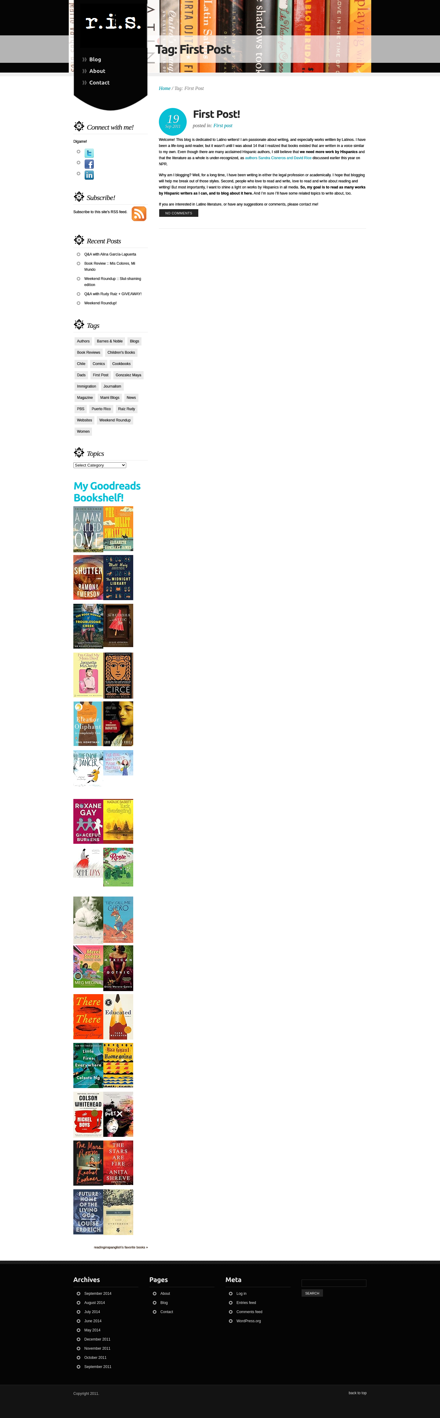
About (165, 1293)
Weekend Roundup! (100, 303)
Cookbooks (121, 364)
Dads (81, 375)
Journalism (112, 386)
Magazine (85, 398)
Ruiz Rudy (126, 409)
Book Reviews (88, 352)
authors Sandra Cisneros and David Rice (278, 158)
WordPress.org (249, 1321)
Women (83, 431)
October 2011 (95, 1357)
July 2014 (92, 1312)
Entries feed (246, 1303)
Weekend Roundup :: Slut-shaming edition (112, 282)
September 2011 (98, 1367)
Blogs (134, 341)
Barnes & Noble (110, 341)
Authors (83, 341)
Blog (164, 1303)
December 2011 (97, 1339)
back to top (358, 1393)
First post (223, 125)
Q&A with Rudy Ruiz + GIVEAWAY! (112, 294)
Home (164, 88)
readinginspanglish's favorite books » (121, 1247)
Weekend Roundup (115, 420)
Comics (99, 364)
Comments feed (249, 1312)
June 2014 (92, 1321)
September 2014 (98, 1293)
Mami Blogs (109, 398)
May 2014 (92, 1330)
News (131, 398)
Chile (81, 364)
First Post (100, 375)
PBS (80, 409)
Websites (84, 420)
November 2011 (97, 1348)
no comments (178, 213)
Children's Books (121, 352)
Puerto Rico (101, 409)
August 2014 (94, 1303)
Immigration (86, 386)
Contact (166, 1312)
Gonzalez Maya (128, 375)
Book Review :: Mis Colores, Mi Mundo (109, 266)
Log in (242, 1293)
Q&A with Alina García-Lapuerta (110, 254)
